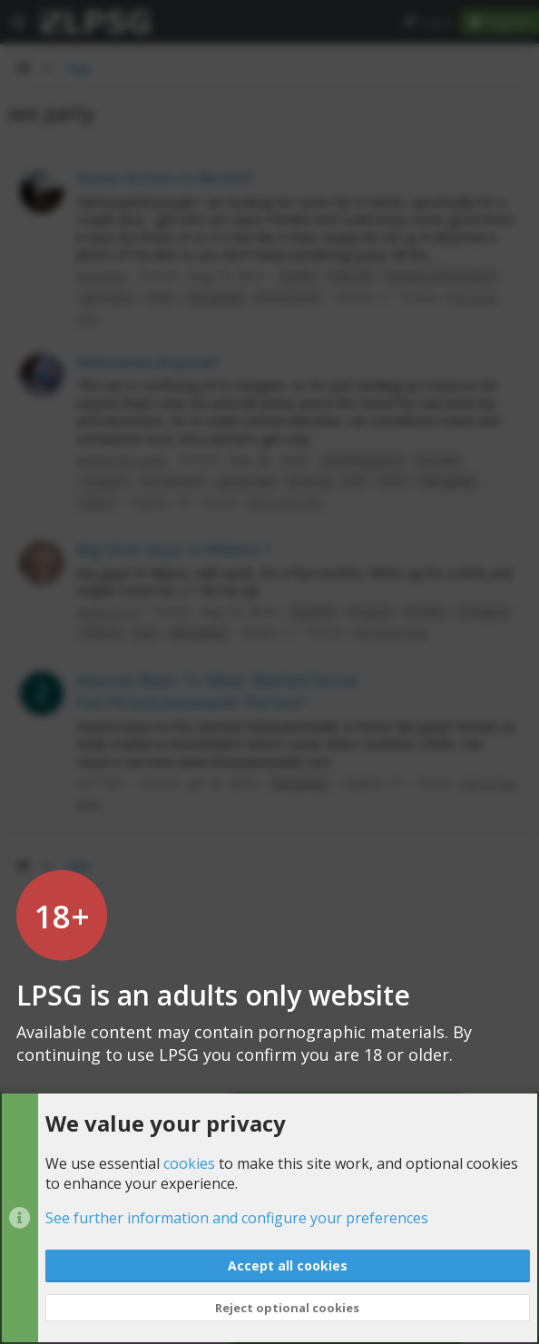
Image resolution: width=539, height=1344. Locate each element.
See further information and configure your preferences (236, 1219)
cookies (189, 1163)
